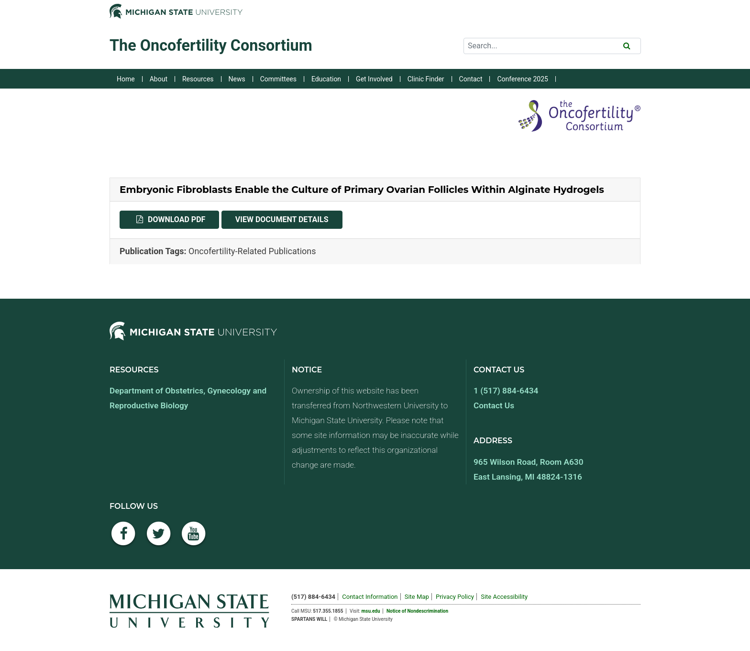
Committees (278, 79)
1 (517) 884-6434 (506, 390)
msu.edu (371, 611)
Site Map (417, 596)
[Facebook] (123, 539)
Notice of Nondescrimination (417, 611)
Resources (198, 79)
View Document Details (288, 218)
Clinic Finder (426, 79)
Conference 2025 (522, 79)
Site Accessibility (504, 596)
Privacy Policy (455, 596)
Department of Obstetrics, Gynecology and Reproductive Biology (188, 398)
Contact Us (494, 405)
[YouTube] (194, 539)
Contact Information (369, 596)
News (237, 79)
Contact (471, 79)
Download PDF (183, 218)
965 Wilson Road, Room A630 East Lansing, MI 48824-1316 (529, 469)
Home (126, 79)
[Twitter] (159, 539)
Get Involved (374, 79)
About (158, 79)
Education (326, 79)
